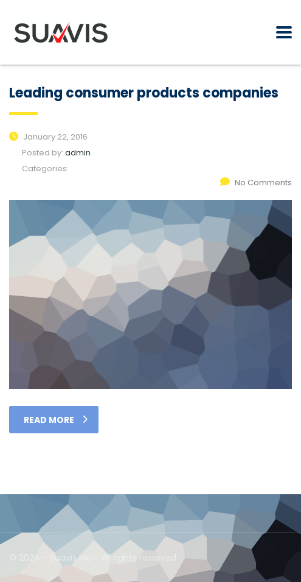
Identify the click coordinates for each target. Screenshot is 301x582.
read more (56, 420)
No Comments (256, 182)
